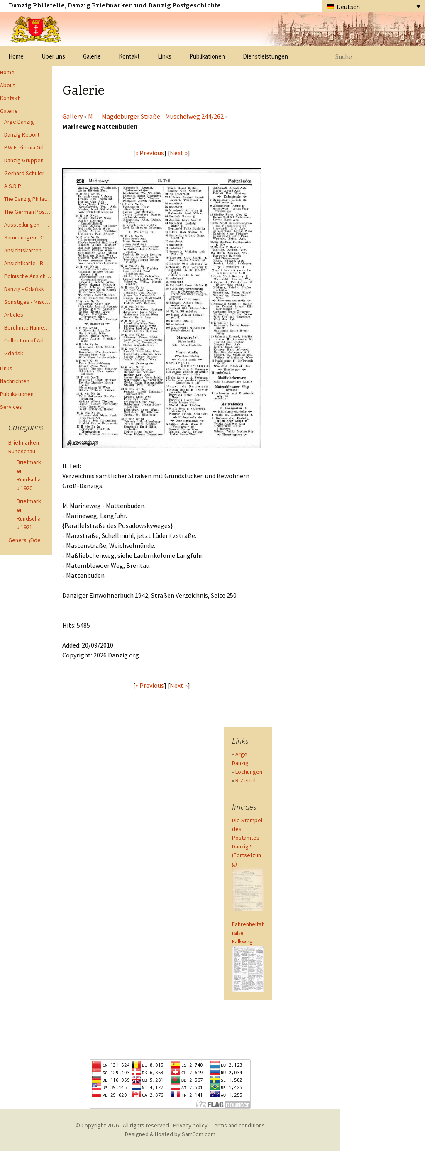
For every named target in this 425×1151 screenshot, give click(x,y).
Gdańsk (13, 353)
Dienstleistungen (265, 56)
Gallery (72, 116)
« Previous (149, 153)
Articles (13, 314)
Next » (179, 153)
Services (11, 407)
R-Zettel (245, 780)
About (7, 85)
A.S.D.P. (13, 186)
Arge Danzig (19, 121)
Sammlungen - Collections (28, 237)
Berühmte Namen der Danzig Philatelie (28, 327)
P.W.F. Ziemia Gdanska (28, 147)
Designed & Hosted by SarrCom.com (170, 1134)
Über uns (53, 56)
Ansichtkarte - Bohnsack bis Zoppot (28, 263)
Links (164, 56)
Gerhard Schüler (24, 173)
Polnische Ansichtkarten (28, 276)
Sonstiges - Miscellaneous (28, 301)
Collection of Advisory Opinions (28, 340)
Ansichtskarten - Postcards (28, 250)
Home (16, 56)
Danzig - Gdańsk (24, 289)
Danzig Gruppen (24, 160)
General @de (24, 540)
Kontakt (129, 56)
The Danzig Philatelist (28, 199)
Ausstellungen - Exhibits (28, 224)
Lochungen (248, 771)
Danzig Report (21, 134)
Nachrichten (14, 381)
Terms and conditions (238, 1125)
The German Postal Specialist (28, 211)
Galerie (92, 56)
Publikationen (207, 56)
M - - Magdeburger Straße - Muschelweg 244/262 (156, 116)
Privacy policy (190, 1125)
